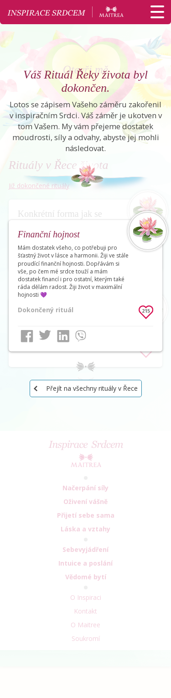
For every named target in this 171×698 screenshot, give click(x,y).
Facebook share (27, 336)
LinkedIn (63, 336)
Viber (81, 336)
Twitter (45, 336)
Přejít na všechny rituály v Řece (92, 388)
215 (146, 310)
